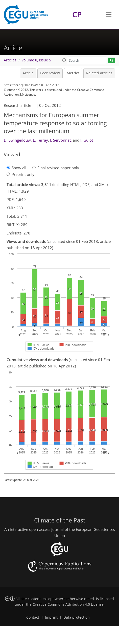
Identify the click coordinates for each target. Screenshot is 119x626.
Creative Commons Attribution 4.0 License (68, 604)
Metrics (73, 73)
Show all (16, 167)
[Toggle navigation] (108, 14)
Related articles (99, 73)
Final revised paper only (55, 167)
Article (28, 73)
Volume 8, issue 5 (36, 60)
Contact (32, 617)
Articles (10, 60)
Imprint (51, 617)
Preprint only (20, 174)
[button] (64, 60)
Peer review (50, 73)
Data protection (76, 617)
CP (77, 14)
